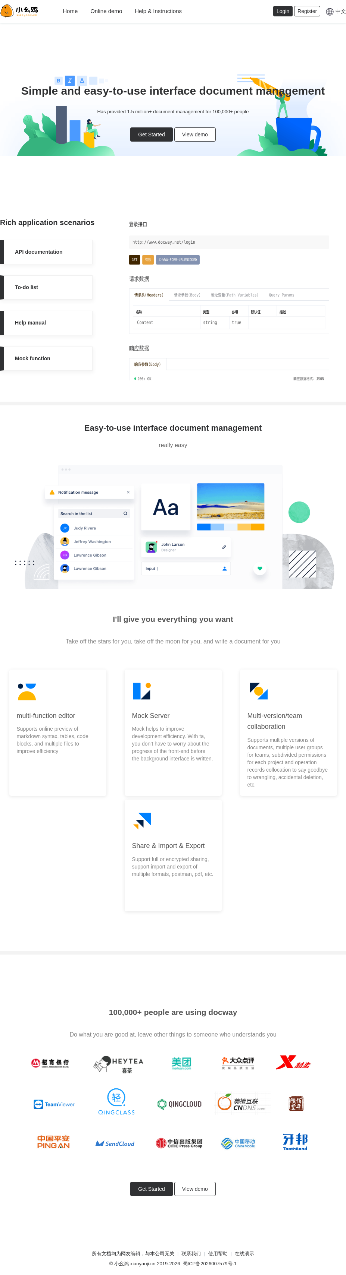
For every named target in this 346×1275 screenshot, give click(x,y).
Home (70, 11)
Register (307, 11)
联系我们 (191, 1253)
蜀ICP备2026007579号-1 (210, 1263)
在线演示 (244, 1253)
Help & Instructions (158, 11)
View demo (195, 134)
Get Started (151, 134)
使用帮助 (218, 1253)
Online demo (106, 11)
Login (283, 11)
